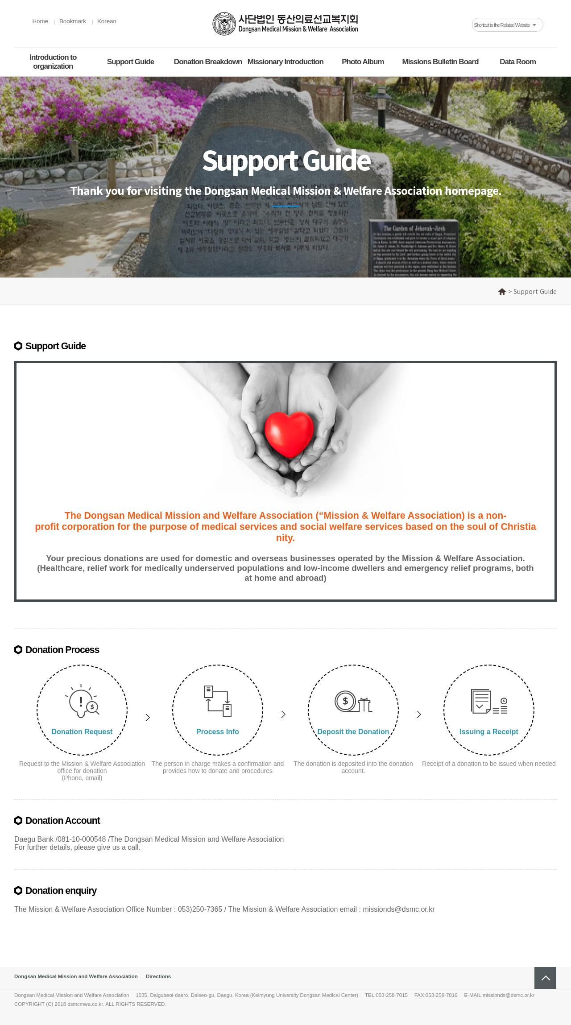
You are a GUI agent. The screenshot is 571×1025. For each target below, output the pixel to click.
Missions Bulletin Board (440, 62)
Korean (106, 21)
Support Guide (130, 62)
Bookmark (72, 21)
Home (40, 21)
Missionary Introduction (285, 62)
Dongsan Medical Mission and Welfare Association (76, 976)
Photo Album (363, 62)
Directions (158, 976)
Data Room (518, 62)
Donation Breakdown (208, 62)
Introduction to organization (52, 61)
